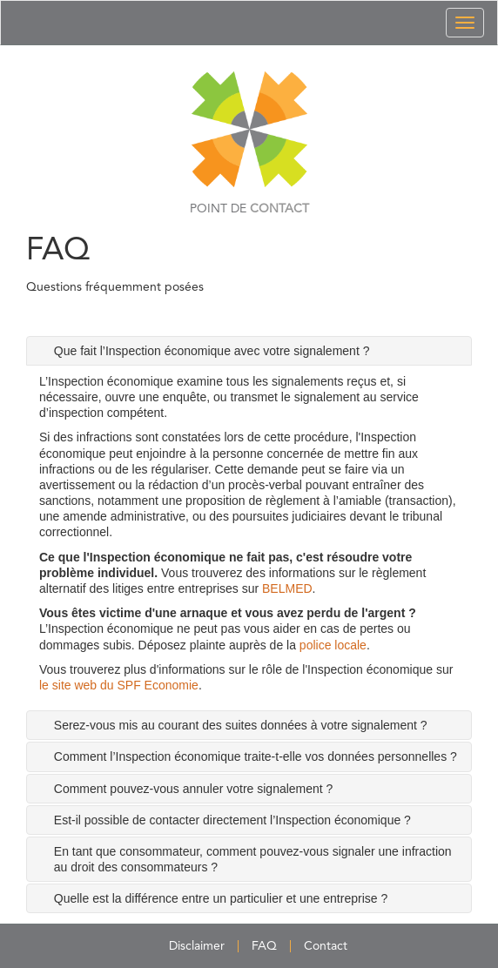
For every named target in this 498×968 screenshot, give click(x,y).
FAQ (264, 946)
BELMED (287, 588)
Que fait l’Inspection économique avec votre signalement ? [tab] (212, 351)
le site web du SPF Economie (119, 685)
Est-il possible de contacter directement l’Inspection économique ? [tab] (232, 820)
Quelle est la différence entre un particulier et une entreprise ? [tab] (220, 898)
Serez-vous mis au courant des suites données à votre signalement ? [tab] (240, 725)
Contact (325, 946)
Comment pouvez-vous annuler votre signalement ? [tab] (193, 789)
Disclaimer (197, 946)
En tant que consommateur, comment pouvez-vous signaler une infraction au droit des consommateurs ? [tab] (253, 859)
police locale (333, 645)
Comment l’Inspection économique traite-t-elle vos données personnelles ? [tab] (255, 756)
